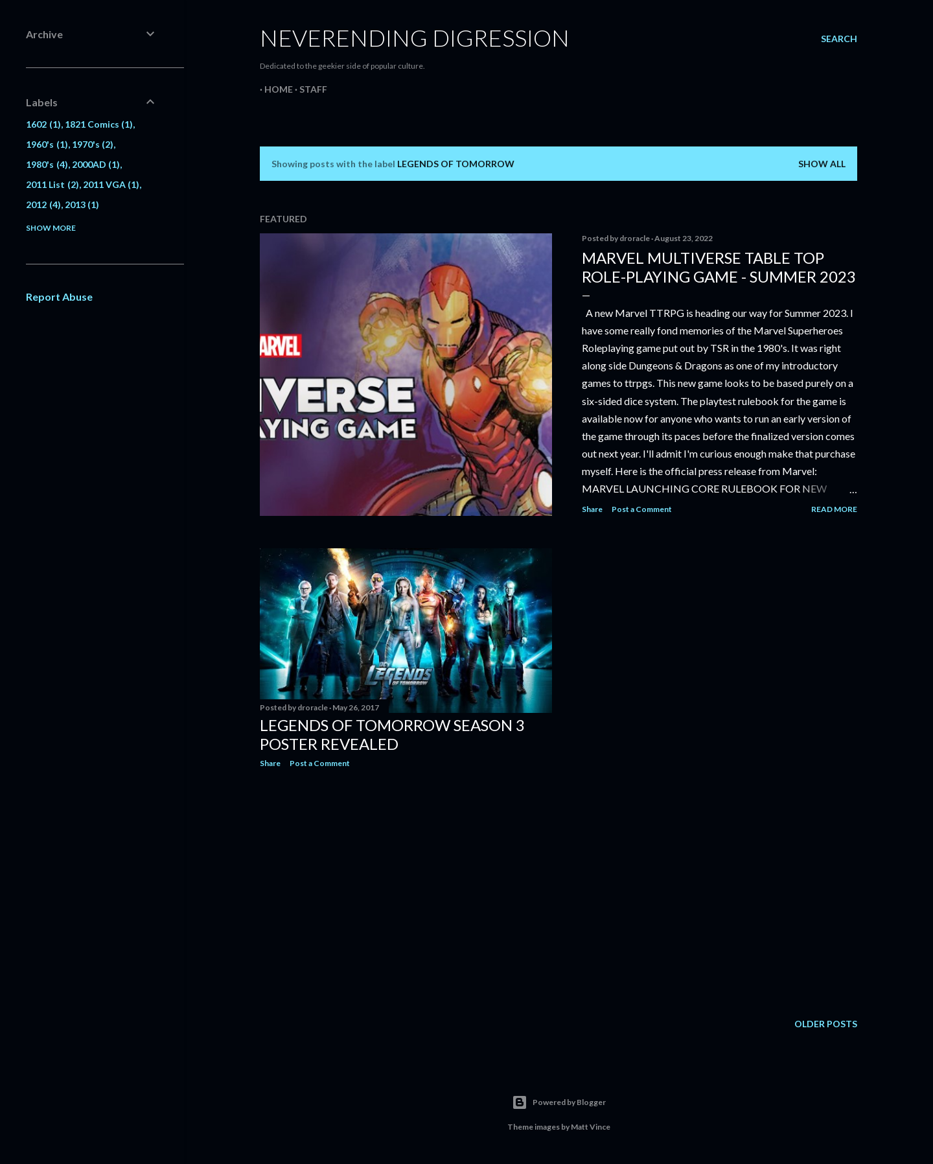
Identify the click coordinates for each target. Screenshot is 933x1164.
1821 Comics (99, 124)
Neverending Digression (415, 37)
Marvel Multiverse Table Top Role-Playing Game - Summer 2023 (719, 267)
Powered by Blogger (559, 1102)
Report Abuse (59, 296)
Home (274, 89)
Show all (822, 163)
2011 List (52, 184)
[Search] (839, 38)
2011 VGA (111, 184)
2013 (82, 204)
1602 (43, 124)
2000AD (96, 164)
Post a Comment (642, 509)
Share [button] (592, 509)
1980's (47, 164)
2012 (43, 204)
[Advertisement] (406, 891)
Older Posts (825, 1023)
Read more (834, 509)
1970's (93, 144)
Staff (309, 89)
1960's (47, 144)
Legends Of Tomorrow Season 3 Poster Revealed (392, 734)
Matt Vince (590, 1127)
